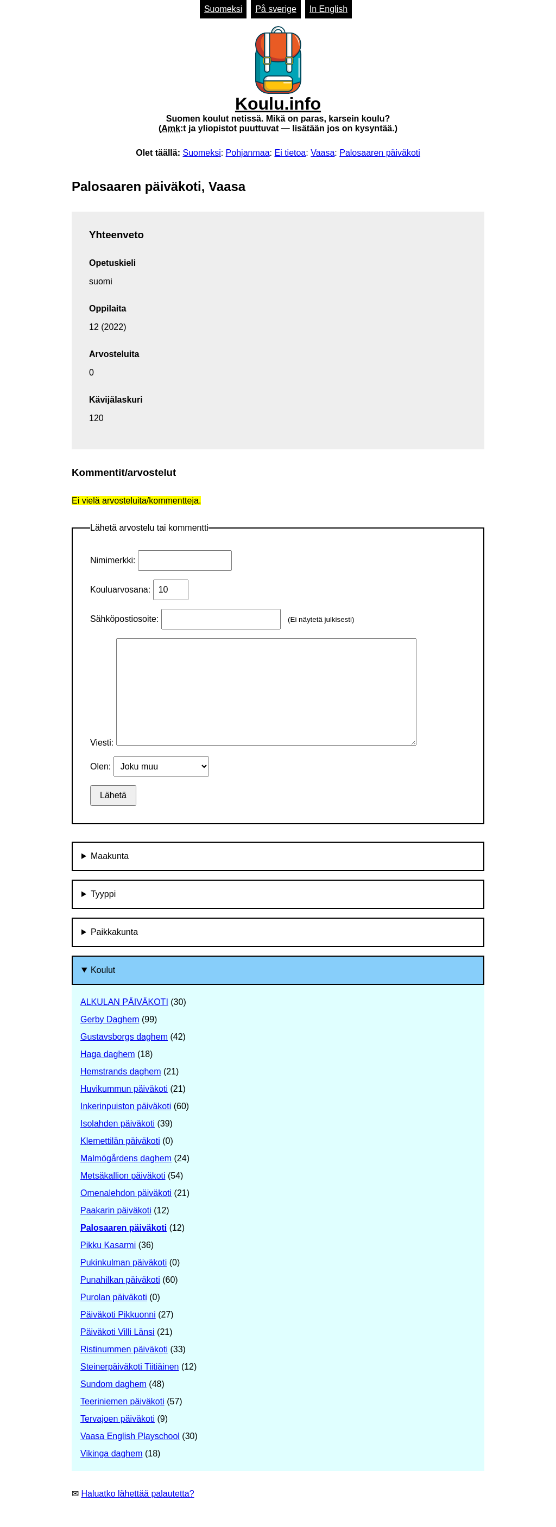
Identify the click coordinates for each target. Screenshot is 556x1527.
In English (328, 9)
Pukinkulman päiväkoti (123, 1262)
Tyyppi (103, 894)
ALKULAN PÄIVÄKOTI (124, 1002)
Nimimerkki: (114, 560)
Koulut (103, 970)
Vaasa (322, 152)
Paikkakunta (114, 932)
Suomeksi (223, 9)
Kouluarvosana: (121, 589)
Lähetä (113, 795)
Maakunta (110, 856)
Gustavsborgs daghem (124, 1036)
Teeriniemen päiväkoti (122, 1401)
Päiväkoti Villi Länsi (117, 1332)
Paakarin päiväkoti (115, 1210)
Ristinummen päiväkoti (124, 1349)
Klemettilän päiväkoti (120, 1141)
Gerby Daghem (110, 1019)
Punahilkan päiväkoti (120, 1279)
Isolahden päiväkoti (117, 1123)
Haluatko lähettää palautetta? (137, 1493)
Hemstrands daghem (120, 1071)
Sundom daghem (113, 1384)
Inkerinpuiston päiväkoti (125, 1106)
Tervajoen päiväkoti (117, 1418)
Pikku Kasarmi (108, 1245)
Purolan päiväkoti (113, 1297)
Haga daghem (107, 1054)
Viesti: (103, 742)
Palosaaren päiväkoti (379, 152)
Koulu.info (278, 79)
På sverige (275, 9)
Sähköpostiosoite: (125, 618)
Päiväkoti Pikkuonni (118, 1314)
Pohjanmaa (248, 152)
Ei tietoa (290, 152)
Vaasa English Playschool (130, 1436)
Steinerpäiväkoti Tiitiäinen (129, 1366)
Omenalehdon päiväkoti (126, 1193)
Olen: (101, 766)
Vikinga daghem (111, 1453)
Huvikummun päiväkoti (124, 1088)
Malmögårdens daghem (126, 1158)
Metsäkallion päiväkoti (123, 1175)
